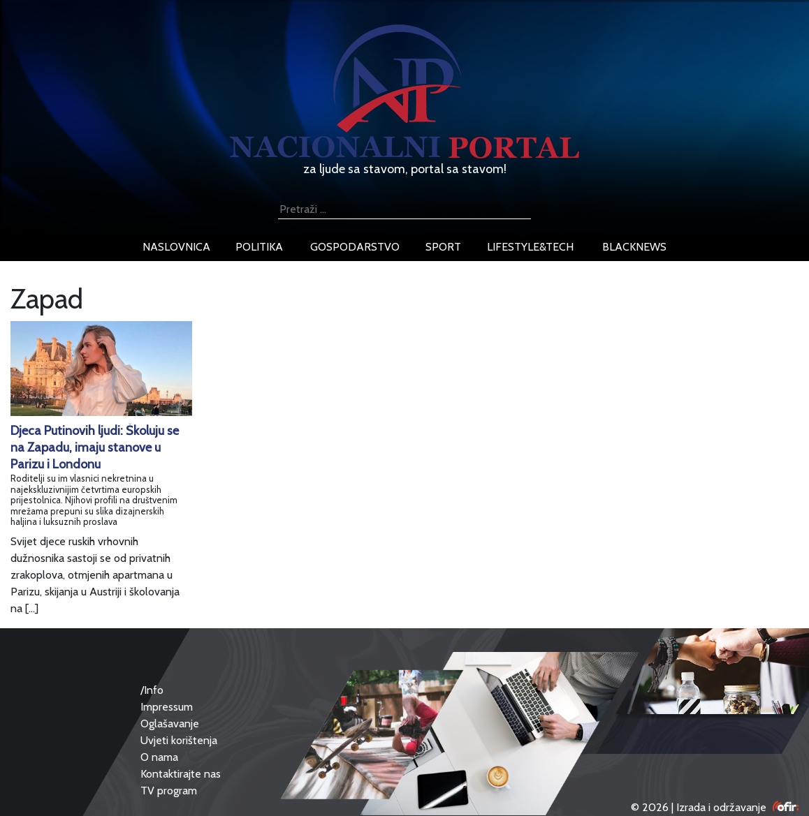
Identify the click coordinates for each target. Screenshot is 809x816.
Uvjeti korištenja (178, 740)
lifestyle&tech (530, 246)
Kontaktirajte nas (180, 773)
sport (443, 246)
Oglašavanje (169, 723)
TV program (168, 790)
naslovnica (176, 246)
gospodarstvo (355, 246)
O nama (159, 757)
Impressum (166, 706)
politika (259, 246)
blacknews (634, 246)
